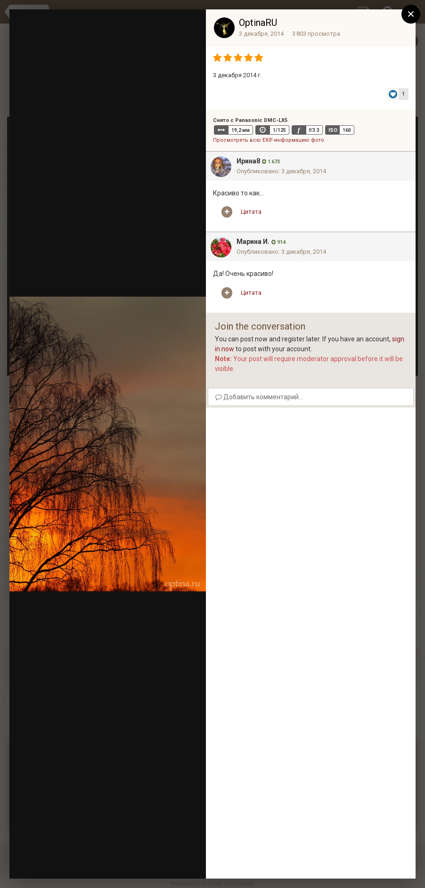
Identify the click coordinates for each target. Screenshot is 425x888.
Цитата (251, 211)
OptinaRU (258, 22)
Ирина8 (248, 161)
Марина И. (253, 241)
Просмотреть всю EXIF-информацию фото (268, 140)
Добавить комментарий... (259, 397)
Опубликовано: (281, 171)
